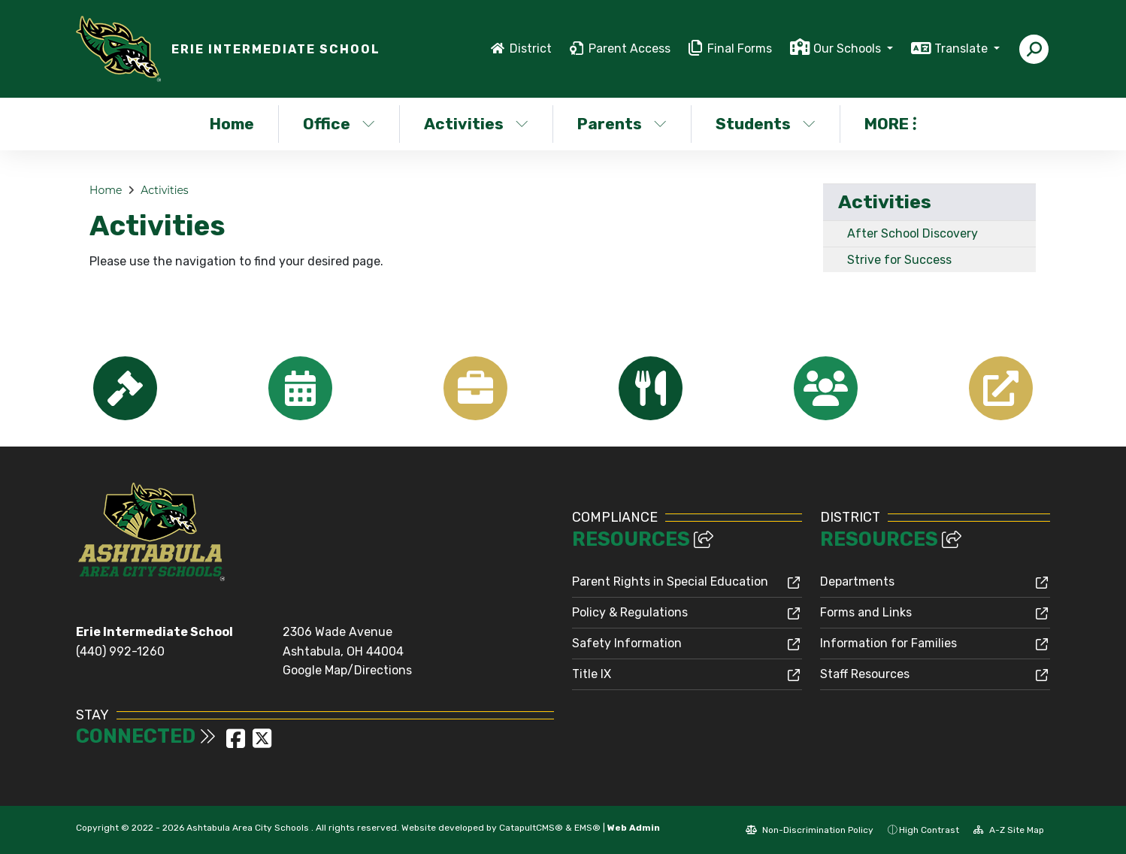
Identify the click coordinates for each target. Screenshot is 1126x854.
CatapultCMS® (531, 827)
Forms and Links (866, 612)
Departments (857, 581)
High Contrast (929, 830)
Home (232, 123)
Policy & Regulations (630, 612)
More (890, 123)
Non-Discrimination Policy (809, 830)
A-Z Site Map (1008, 830)
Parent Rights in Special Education (670, 581)
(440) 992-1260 (120, 651)
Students (766, 123)
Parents (622, 123)
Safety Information (627, 643)
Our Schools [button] (848, 48)
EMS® (587, 827)
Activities (476, 123)
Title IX (591, 674)
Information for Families (888, 643)
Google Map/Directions (347, 670)
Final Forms (739, 48)
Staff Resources (865, 674)
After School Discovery (912, 233)
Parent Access (629, 48)
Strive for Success (899, 260)
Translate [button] (962, 48)
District (531, 48)
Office (339, 123)
